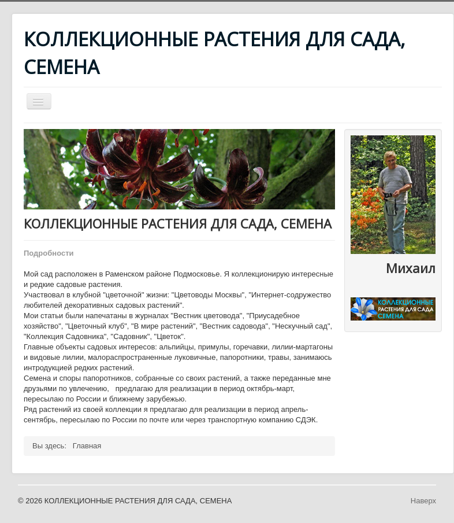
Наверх (423, 500)
